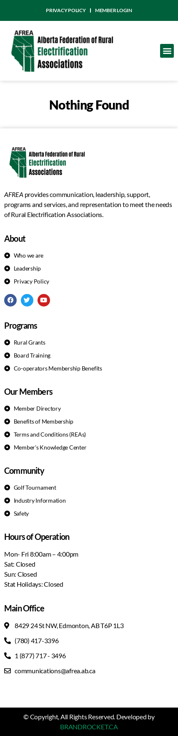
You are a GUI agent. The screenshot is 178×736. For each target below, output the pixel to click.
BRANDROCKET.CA (89, 727)
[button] (167, 51)
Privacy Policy (66, 10)
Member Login (113, 10)
